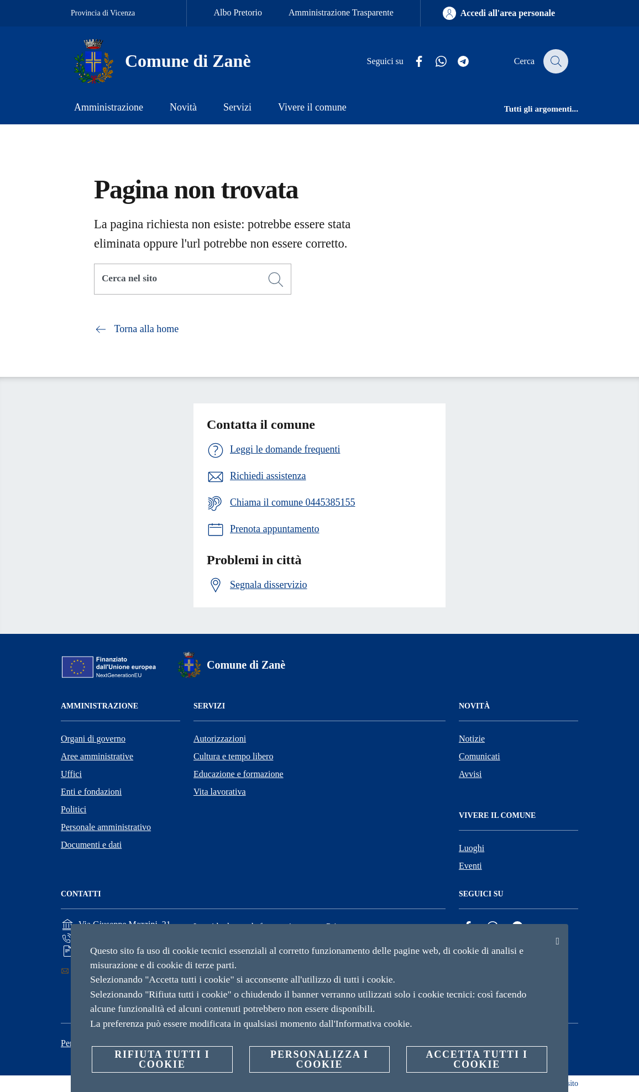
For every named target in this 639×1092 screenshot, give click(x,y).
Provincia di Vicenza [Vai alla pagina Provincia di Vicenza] (103, 13)
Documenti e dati (91, 844)
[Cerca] (555, 61)
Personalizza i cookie (319, 1059)
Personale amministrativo (106, 827)
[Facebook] (413, 62)
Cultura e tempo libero (233, 756)
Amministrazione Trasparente (341, 12)
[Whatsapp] (435, 62)
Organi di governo (93, 738)
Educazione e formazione (238, 774)
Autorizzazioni (219, 738)
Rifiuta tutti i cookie (161, 1059)
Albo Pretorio (237, 12)
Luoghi (471, 848)
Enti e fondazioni (91, 791)
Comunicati (479, 756)
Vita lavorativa (219, 791)
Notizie (472, 738)
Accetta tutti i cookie (476, 1059)
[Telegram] (457, 62)
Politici (73, 809)
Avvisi (470, 774)
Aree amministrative (97, 756)
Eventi (470, 865)
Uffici (71, 774)
